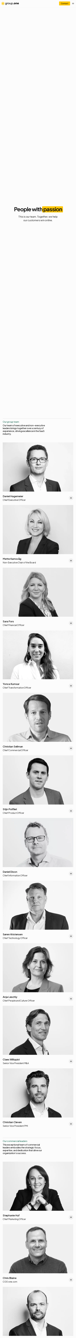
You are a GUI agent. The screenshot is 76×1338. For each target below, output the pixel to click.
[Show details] (71, 498)
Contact (64, 3)
